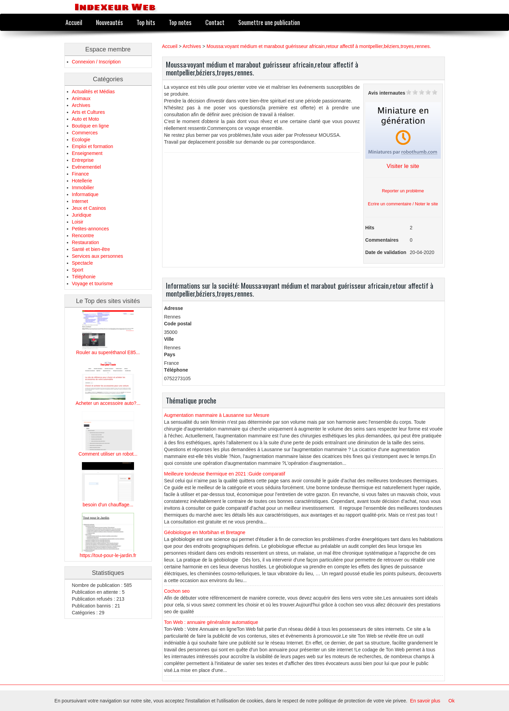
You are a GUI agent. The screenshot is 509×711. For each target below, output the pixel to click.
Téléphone (176, 370)
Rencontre (83, 235)
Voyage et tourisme (92, 283)
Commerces (85, 132)
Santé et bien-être (91, 249)
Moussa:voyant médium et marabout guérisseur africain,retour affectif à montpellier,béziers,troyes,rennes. (318, 46)
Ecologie (81, 139)
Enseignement (87, 153)
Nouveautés (109, 22)
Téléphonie (84, 276)
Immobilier (83, 187)
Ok (451, 700)
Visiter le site (403, 166)
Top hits (145, 22)
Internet (80, 201)
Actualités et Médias (93, 91)
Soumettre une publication (269, 22)
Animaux (81, 98)
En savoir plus (425, 700)
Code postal (178, 323)
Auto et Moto (85, 119)
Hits (369, 227)
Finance (80, 174)
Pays (169, 354)
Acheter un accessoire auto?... (107, 403)
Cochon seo (177, 591)
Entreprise (83, 160)
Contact (215, 22)
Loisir (77, 222)
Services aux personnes (97, 256)
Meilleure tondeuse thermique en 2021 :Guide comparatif (224, 474)
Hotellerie (82, 180)
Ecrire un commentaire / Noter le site (403, 204)
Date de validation (386, 252)
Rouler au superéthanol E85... (108, 352)
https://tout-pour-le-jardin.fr (108, 555)
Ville (169, 339)
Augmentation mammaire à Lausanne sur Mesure (216, 415)
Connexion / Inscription (96, 61)
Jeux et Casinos (89, 208)
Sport (77, 270)
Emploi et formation (92, 146)
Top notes (180, 22)
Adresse (173, 308)
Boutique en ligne (90, 126)
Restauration (85, 242)
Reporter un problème (403, 191)
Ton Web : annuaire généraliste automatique (211, 622)
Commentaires (382, 240)
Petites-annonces (90, 228)
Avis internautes (386, 93)
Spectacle (82, 263)
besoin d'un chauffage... (108, 504)
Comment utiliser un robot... (107, 454)
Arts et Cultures (88, 112)
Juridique (82, 215)
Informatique (85, 194)
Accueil (73, 22)
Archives (81, 105)
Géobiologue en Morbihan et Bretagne (204, 532)
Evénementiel (86, 167)
